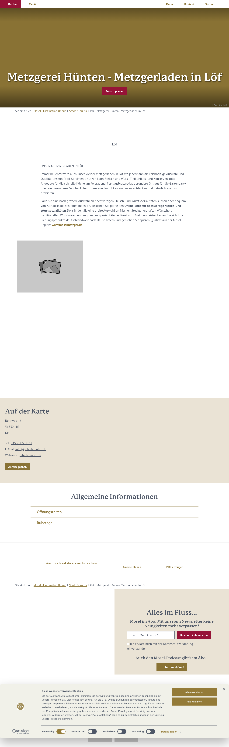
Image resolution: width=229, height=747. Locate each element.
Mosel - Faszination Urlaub (50, 111)
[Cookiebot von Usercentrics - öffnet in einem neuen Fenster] (21, 740)
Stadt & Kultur (78, 111)
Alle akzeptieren (194, 701)
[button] (10, 4)
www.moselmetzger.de (68, 225)
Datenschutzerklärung (178, 644)
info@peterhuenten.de (30, 449)
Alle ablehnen (194, 710)
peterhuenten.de (30, 455)
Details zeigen (169, 740)
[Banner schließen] (224, 698)
